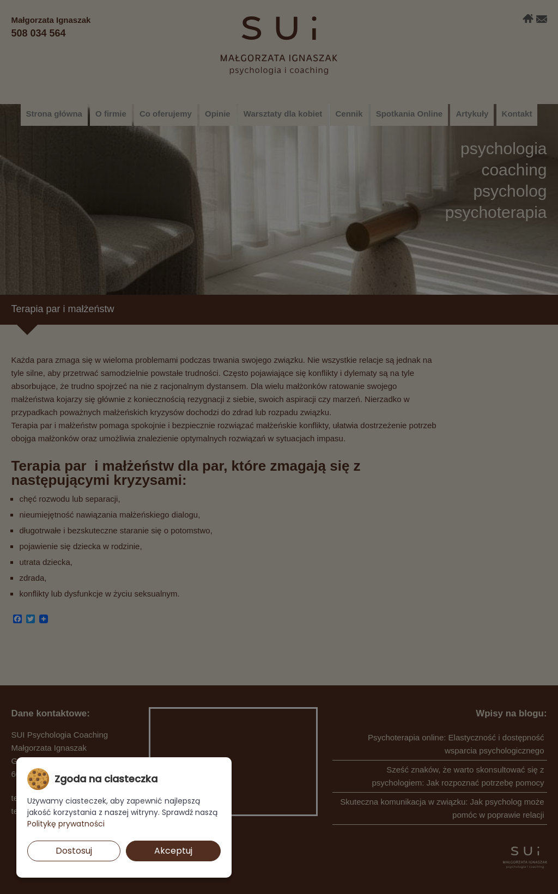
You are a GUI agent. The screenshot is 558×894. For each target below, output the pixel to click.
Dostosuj (74, 850)
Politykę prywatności (66, 823)
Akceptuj (173, 850)
